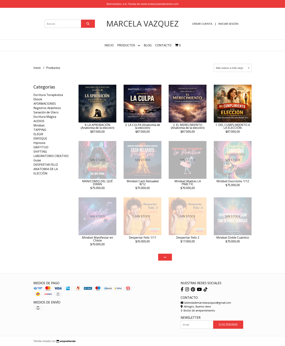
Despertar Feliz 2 (187, 238)
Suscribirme (228, 325)
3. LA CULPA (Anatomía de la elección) (142, 126)
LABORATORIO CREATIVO (51, 156)
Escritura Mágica (44, 117)
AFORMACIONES (44, 104)
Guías (37, 160)
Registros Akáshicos (47, 108)
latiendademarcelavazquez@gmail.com (206, 302)
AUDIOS (38, 121)
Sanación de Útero (46, 112)
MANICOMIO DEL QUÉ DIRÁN (97, 182)
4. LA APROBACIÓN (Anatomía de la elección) (97, 126)
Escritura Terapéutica (48, 95)
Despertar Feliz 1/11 (142, 238)
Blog (148, 45)
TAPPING (39, 130)
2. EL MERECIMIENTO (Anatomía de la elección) (187, 126)
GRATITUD (40, 147)
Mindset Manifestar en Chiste (97, 239)
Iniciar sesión (228, 23)
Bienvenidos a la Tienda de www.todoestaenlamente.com (142, 4)
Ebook (37, 99)
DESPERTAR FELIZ (45, 165)
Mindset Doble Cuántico (232, 238)
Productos (128, 45)
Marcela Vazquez (142, 23)
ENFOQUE (40, 138)
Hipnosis (39, 143)
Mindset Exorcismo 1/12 (232, 181)
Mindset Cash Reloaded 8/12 (142, 182)
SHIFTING (40, 152)
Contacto (163, 45)
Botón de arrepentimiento (198, 310)
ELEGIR (38, 134)
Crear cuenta (202, 23)
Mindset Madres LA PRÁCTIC (187, 182)
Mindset (39, 125)
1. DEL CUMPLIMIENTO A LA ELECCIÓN (232, 126)
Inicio (109, 45)
